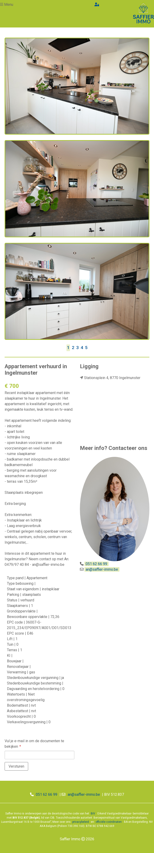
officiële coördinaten (109, 821)
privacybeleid (80, 821)
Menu (8, 4)
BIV (93, 813)
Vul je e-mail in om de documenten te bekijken (34, 744)
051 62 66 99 (96, 564)
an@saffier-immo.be (102, 569)
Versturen (16, 766)
